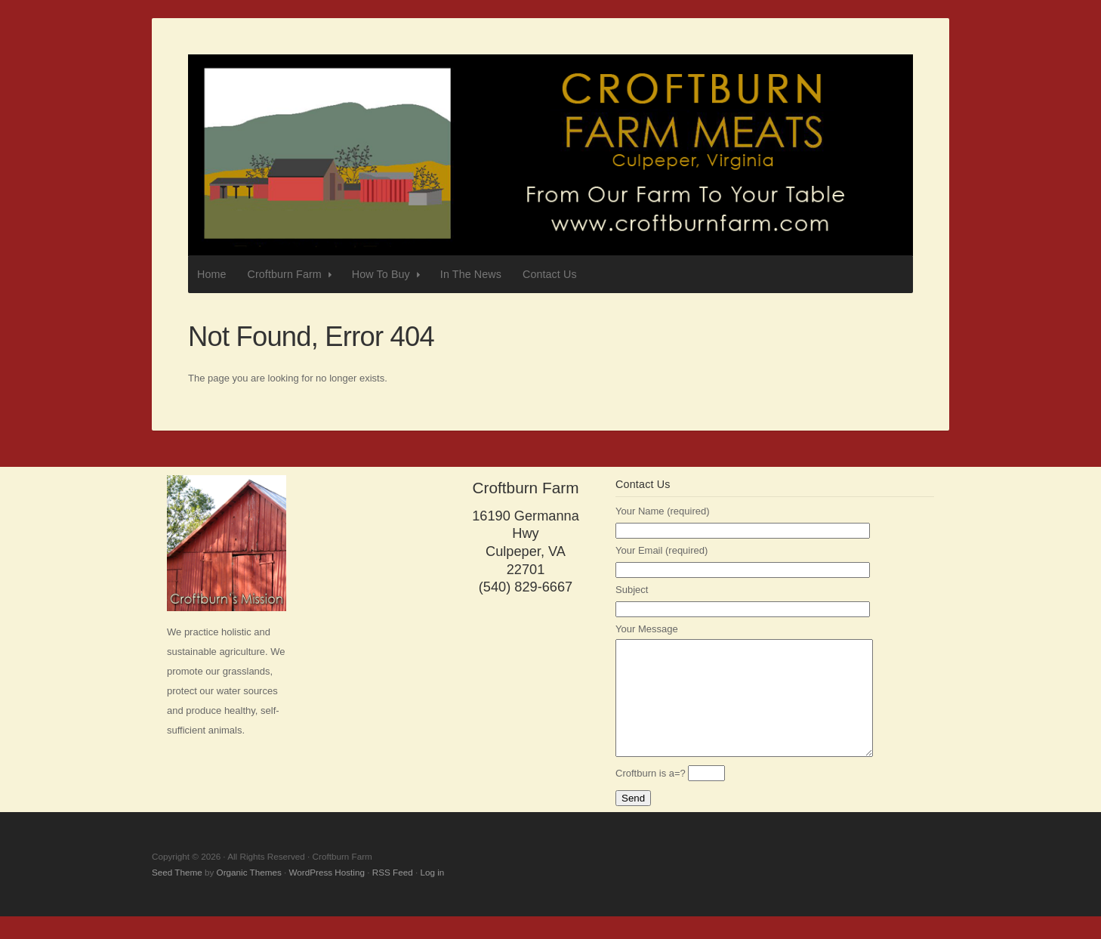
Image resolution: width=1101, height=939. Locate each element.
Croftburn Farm (550, 155)
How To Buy (388, 274)
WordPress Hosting (327, 895)
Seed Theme (177, 895)
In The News (470, 274)
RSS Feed (392, 895)
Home (212, 274)
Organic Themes (249, 895)
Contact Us (550, 274)
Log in (432, 895)
